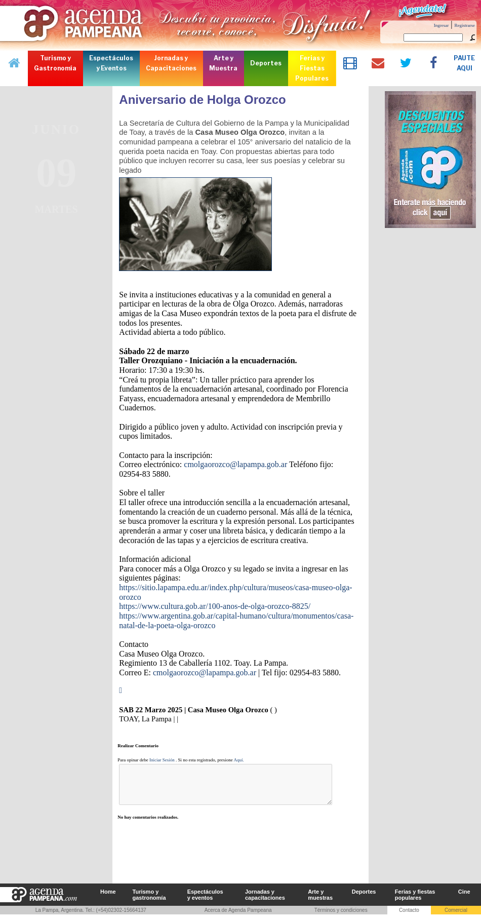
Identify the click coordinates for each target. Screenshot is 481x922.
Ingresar (441, 25)
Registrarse (465, 25)
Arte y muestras (320, 902)
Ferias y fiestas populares (415, 902)
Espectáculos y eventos (205, 902)
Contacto (409, 917)
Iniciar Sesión (162, 759)
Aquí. (239, 759)
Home (108, 899)
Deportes (364, 899)
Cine (464, 899)
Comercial (456, 917)
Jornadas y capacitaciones (265, 902)
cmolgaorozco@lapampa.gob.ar (235, 464)
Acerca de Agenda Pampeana (238, 917)
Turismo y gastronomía (149, 902)
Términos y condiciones (341, 917)
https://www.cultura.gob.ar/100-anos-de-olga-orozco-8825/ (214, 606)
